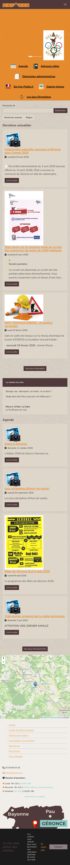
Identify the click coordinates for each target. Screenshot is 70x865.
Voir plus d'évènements (35, 649)
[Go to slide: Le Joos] (40, 56)
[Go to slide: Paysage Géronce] (30, 56)
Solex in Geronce (16, 444)
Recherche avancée (13, 117)
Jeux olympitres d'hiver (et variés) (27, 488)
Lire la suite (11, 180)
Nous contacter (16, 756)
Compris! (58, 846)
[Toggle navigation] (65, 4)
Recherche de (9, 105)
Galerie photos (55, 86)
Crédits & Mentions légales (21, 730)
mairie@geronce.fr (12, 772)
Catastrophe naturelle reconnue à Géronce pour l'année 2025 (33, 151)
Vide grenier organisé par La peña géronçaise (35, 616)
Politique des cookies (18, 735)
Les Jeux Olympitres (39, 97)
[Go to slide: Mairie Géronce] (35, 56)
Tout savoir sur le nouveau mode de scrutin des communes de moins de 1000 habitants (33, 248)
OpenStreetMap (55, 718)
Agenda (23, 66)
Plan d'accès (14, 751)
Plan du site (14, 746)
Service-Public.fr (24, 86)
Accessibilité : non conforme (22, 740)
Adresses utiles (50, 66)
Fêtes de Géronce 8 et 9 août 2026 (27, 571)
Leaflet (43, 718)
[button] (35, 684)
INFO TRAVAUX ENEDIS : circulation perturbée (29, 324)
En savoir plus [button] (43, 846)
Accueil (12, 725)
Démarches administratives (38, 76)
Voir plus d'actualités (35, 368)
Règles (29, 117)
